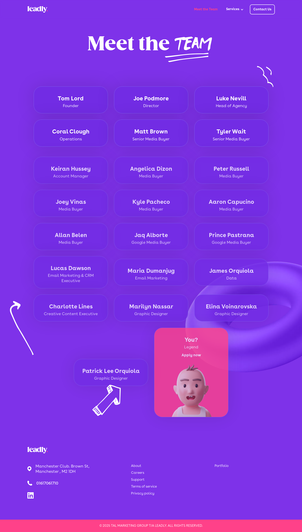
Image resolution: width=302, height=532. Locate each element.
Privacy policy (142, 493)
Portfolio (222, 466)
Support (137, 479)
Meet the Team (206, 9)
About (136, 466)
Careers (137, 473)
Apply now (191, 359)
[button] (235, 9)
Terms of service (144, 486)
